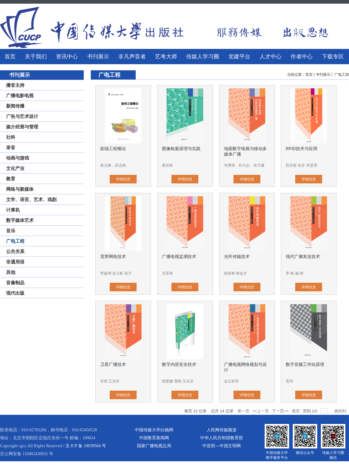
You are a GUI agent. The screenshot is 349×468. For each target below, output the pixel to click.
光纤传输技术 (237, 256)
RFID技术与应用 (301, 148)
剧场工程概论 (113, 148)
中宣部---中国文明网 (221, 446)
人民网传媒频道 (222, 430)
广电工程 (341, 74)
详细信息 (123, 179)
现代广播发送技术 (303, 256)
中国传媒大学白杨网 (154, 430)
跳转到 (340, 411)
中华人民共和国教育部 (221, 438)
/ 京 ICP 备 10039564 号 (84, 446)
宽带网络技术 (113, 256)
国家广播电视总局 (154, 446)
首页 (309, 74)
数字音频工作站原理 (305, 364)
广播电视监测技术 (179, 256)
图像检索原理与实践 (181, 148)
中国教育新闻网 (154, 438)
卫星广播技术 (113, 364)
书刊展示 (323, 74)
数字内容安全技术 (179, 364)
